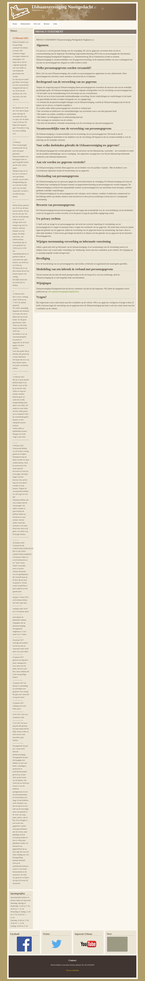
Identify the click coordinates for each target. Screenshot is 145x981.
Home (15, 24)
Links (55, 24)
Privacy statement (72, 970)
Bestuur (46, 24)
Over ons (37, 24)
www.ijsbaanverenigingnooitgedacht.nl (63, 292)
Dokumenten (25, 24)
